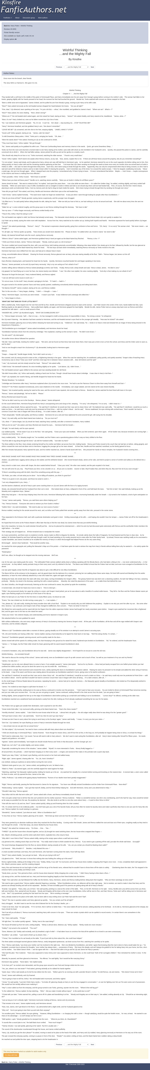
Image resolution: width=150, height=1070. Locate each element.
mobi (26, 36)
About (17, 18)
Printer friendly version (12, 32)
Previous (59, 67)
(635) (14, 29)
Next (92, 67)
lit (30, 36)
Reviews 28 (8, 29)
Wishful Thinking (26, 26)
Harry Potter (15, 26)
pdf (23, 36)
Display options (10, 39)
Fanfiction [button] (7, 18)
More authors (42, 18)
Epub (18, 36)
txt (33, 36)
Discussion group (29, 18)
